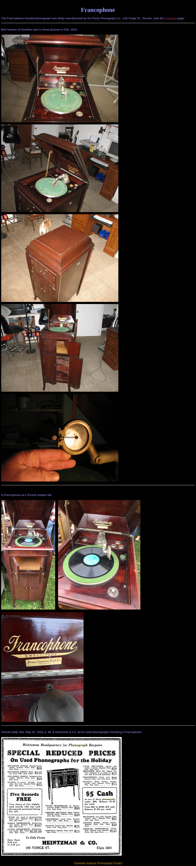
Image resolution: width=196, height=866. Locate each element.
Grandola (170, 18)
